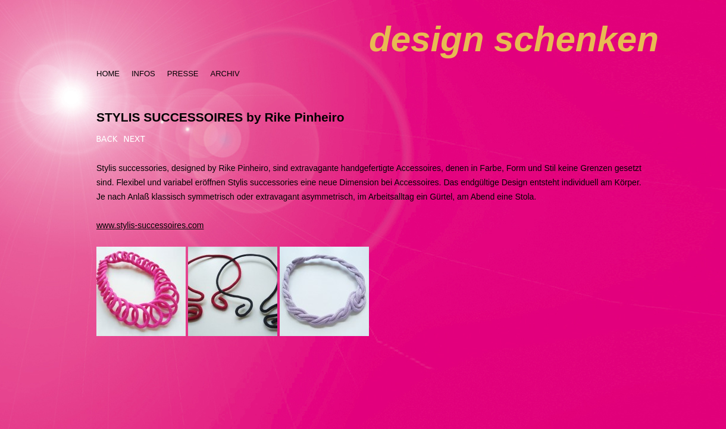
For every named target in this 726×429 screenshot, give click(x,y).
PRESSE (183, 73)
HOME (108, 73)
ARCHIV (224, 73)
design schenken (514, 39)
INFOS (143, 73)
